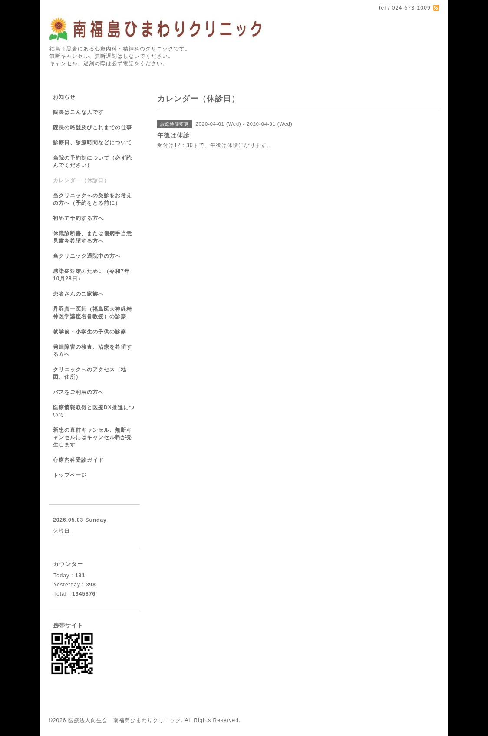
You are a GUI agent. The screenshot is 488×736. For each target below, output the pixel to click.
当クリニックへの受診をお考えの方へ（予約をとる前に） (92, 199)
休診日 (61, 531)
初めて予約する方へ (78, 218)
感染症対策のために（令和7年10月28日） (91, 275)
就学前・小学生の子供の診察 (89, 332)
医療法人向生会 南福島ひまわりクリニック (124, 720)
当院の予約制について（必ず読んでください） (92, 161)
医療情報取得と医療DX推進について (94, 411)
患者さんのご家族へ (78, 294)
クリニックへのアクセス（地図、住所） (89, 373)
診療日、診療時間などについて (92, 143)
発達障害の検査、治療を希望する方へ (92, 350)
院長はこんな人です (78, 112)
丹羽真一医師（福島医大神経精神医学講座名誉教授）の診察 (92, 313)
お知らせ (64, 97)
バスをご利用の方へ (78, 392)
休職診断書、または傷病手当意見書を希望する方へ (92, 237)
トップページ (70, 475)
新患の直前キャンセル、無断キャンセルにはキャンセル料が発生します (92, 437)
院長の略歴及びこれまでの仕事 (92, 127)
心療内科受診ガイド (78, 460)
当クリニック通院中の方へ (87, 256)
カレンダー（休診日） (81, 180)
